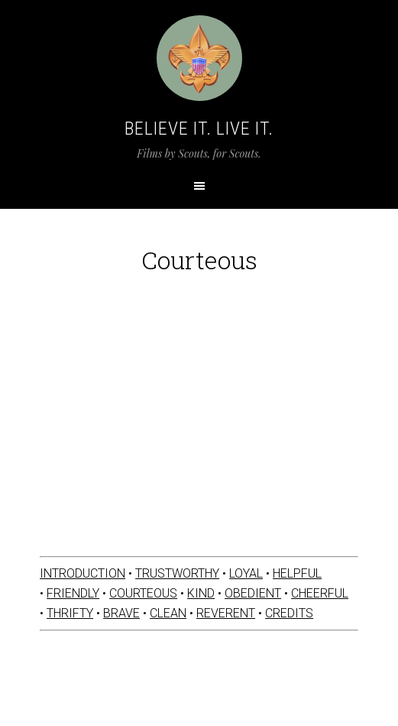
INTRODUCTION (82, 573)
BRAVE (121, 613)
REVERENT (225, 613)
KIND (201, 593)
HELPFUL (297, 573)
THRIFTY (70, 613)
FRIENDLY (73, 593)
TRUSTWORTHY (177, 573)
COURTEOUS (143, 593)
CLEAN (168, 613)
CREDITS (289, 613)
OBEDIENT (253, 593)
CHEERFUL (319, 593)
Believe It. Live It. (199, 128)
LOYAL (246, 573)
